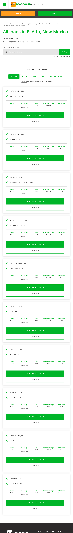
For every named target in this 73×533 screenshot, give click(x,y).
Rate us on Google (38, 529)
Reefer (43, 76)
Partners (39, 478)
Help (47, 527)
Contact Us (12, 529)
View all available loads (61, 56)
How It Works (31, 4)
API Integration (37, 527)
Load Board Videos (50, 485)
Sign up (24, 82)
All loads (14, 76)
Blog (37, 484)
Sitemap (21, 529)
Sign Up (18, 13)
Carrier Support (51, 478)
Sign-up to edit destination (29, 41)
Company (39, 475)
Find (63, 52)
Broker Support (51, 481)
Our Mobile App (61, 483)
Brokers (21, 4)
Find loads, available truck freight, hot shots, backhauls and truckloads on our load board (37, 24)
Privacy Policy (25, 527)
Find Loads (59, 478)
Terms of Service (12, 527)
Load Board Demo (59, 487)
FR (28, 529)
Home (5, 24)
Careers (54, 527)
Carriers (13, 4)
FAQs (48, 475)
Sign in (54, 13)
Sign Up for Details (21, 115)
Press (38, 481)
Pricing (40, 4)
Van (34, 76)
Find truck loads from (11, 48)
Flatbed (25, 76)
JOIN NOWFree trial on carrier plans (58, 4)
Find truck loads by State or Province (14, 26)
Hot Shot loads (56, 76)
